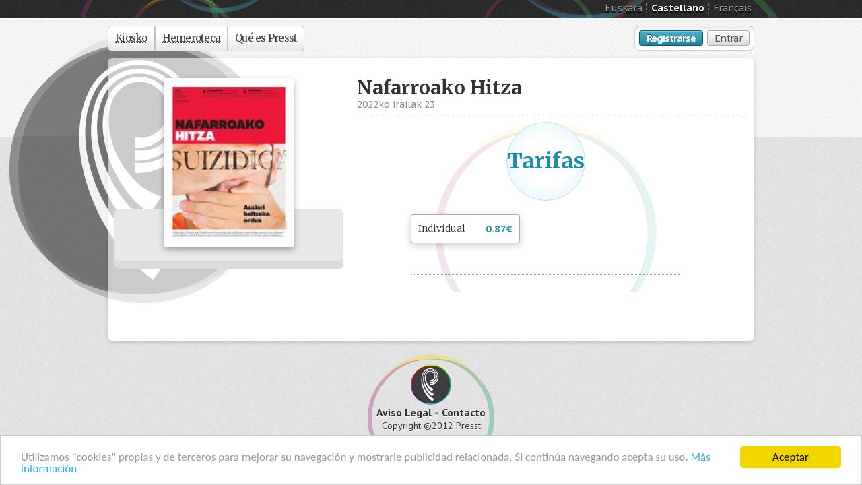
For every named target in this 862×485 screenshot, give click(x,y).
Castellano (677, 8)
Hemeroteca (191, 38)
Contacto (464, 412)
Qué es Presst (266, 38)
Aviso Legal (404, 412)
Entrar (728, 38)
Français (732, 8)
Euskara (623, 8)
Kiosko (131, 38)
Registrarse (671, 38)
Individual (465, 229)
